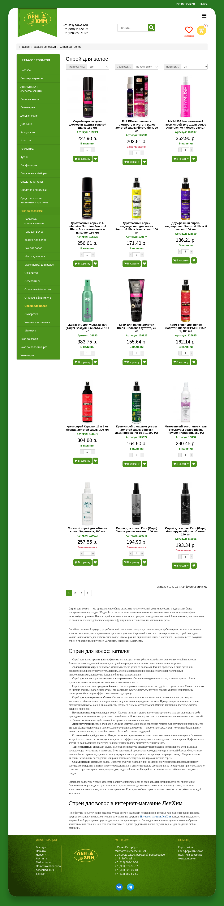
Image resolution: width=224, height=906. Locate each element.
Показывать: (172, 66)
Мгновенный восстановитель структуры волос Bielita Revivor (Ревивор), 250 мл (186, 429)
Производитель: (76, 66)
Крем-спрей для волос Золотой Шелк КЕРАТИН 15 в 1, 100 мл (185, 328)
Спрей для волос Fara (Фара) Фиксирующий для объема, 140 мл (185, 531)
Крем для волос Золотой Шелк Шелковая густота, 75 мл (136, 328)
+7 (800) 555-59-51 (75, 29)
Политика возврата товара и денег (190, 856)
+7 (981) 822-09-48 (126, 869)
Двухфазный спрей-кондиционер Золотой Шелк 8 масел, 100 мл (186, 226)
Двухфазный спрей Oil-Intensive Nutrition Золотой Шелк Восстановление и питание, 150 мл (87, 228)
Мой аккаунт (43, 862)
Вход (204, 3)
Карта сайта (185, 847)
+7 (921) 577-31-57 (75, 33)
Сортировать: (124, 66)
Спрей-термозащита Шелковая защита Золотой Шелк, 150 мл (87, 124)
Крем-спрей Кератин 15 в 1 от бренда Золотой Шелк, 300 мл (87, 428)
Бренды (41, 847)
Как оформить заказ (190, 851)
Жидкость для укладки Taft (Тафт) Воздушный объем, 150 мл (87, 328)
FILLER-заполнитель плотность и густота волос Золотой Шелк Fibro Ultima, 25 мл (136, 126)
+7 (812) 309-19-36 (126, 862)
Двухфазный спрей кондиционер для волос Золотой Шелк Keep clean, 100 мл (136, 228)
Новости (41, 854)
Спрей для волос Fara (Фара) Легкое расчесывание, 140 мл (137, 530)
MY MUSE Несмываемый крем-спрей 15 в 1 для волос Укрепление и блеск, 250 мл (186, 124)
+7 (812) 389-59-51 (75, 25)
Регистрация (185, 3)
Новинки (41, 851)
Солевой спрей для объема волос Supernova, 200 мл (87, 530)
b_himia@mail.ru (125, 858)
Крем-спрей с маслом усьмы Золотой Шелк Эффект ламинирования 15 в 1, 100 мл (136, 429)
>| (88, 592)
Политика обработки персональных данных (48, 870)
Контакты (41, 858)
